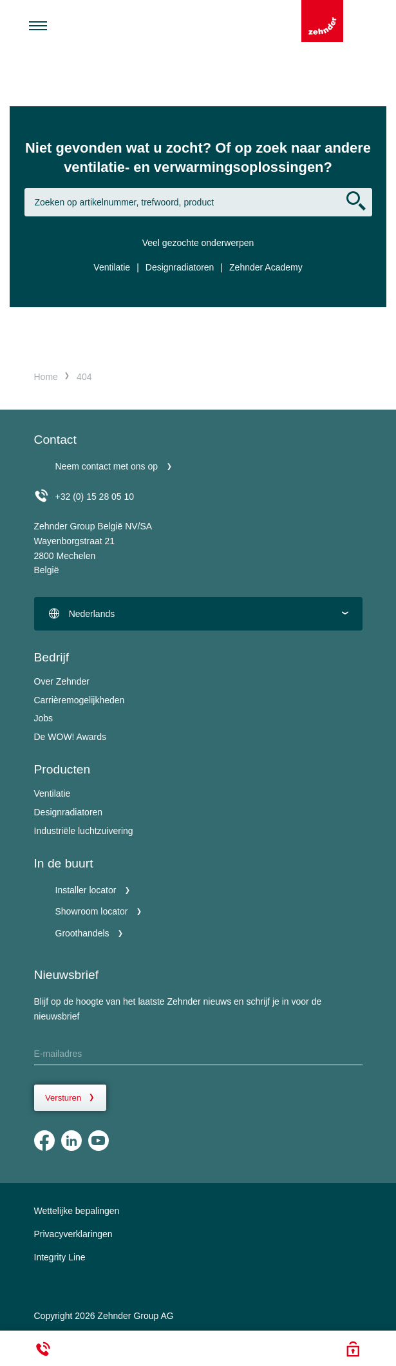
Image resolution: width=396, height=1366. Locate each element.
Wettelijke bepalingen (77, 1211)
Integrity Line (60, 1257)
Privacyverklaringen (73, 1234)
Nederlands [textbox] (92, 614)
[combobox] (198, 614)
